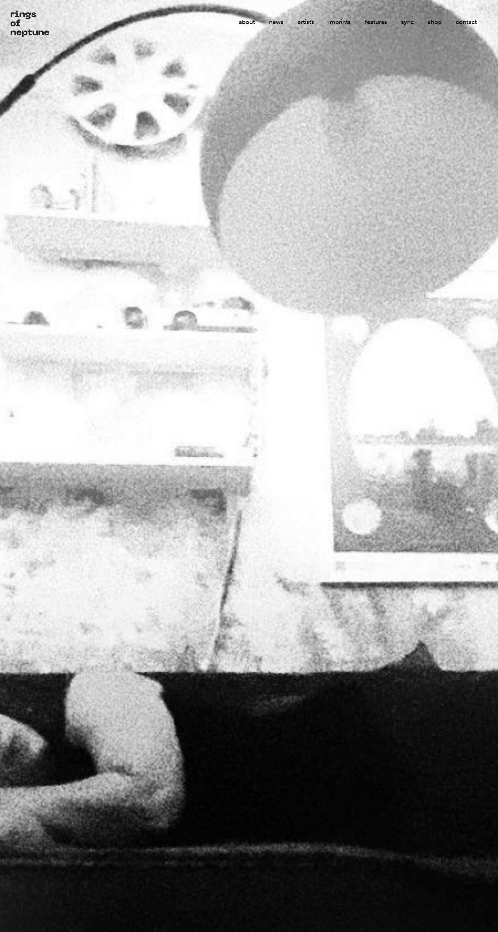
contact (466, 21)
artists (306, 21)
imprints (339, 21)
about (247, 21)
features (376, 21)
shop (435, 21)
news (276, 21)
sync (407, 21)
